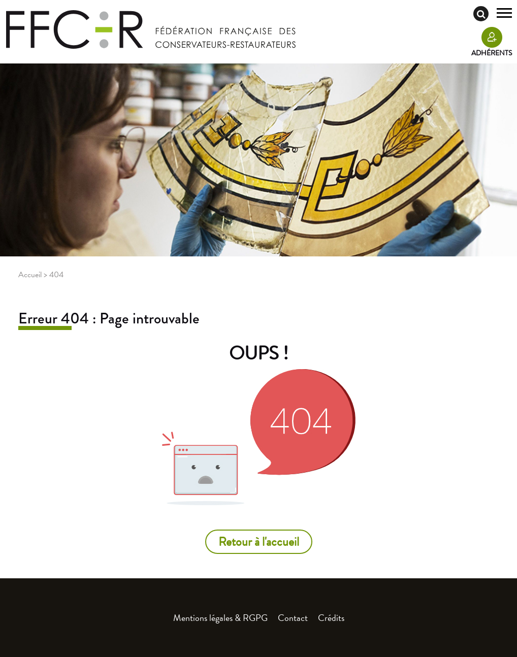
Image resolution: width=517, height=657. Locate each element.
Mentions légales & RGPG (220, 618)
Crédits (331, 618)
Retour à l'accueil (258, 542)
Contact (293, 618)
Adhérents (491, 53)
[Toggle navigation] (504, 14)
